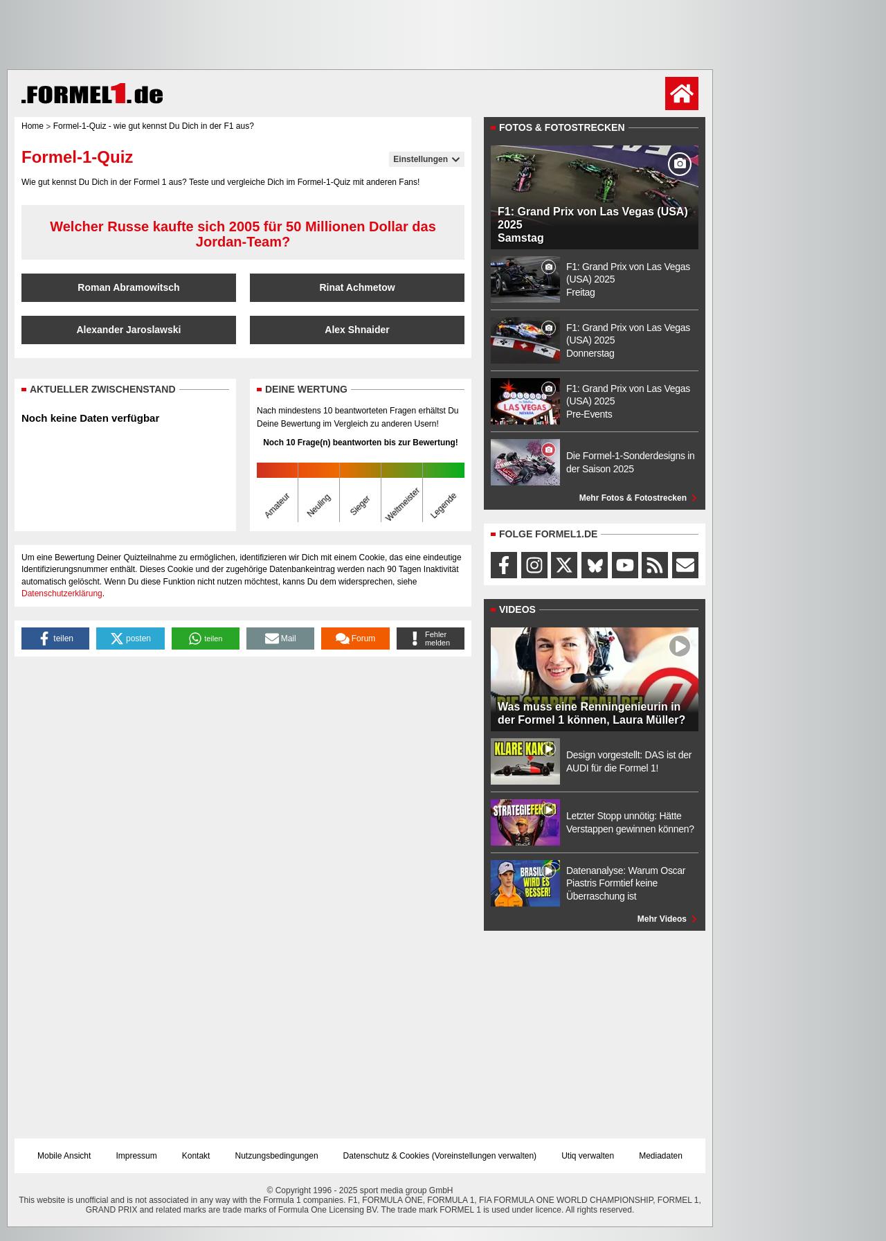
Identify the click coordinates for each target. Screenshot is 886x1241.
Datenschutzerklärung (61, 593)
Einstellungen (426, 159)
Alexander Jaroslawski (129, 329)
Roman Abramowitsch (128, 287)
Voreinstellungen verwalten (484, 1156)
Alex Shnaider (357, 329)
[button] (55, 638)
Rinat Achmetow (357, 287)
